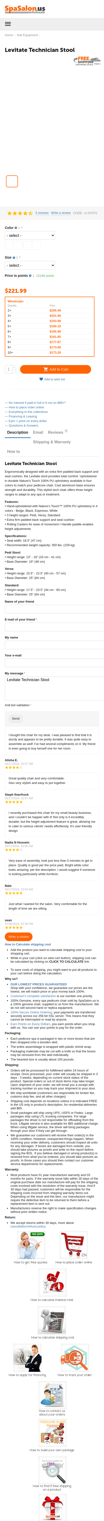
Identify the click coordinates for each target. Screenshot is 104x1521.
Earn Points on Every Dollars (30, 1024)
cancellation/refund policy (28, 1226)
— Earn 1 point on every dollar (26, 421)
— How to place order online (24, 407)
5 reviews (42, 213)
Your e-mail (13, 655)
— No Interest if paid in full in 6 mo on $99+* (35, 403)
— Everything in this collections (26, 412)
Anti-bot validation (17, 705)
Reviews (58, 431)
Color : (13, 228)
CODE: (78, 213)
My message (14, 673)
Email (38, 432)
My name (11, 637)
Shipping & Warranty (52, 442)
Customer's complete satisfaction (33, 996)
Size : (11, 257)
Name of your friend (19, 601)
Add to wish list (52, 379)
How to (13, 452)
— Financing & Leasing (21, 416)
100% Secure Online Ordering (31, 1012)
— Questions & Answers (21, 425)
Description (17, 432)
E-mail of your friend (20, 619)
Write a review (61, 213)
